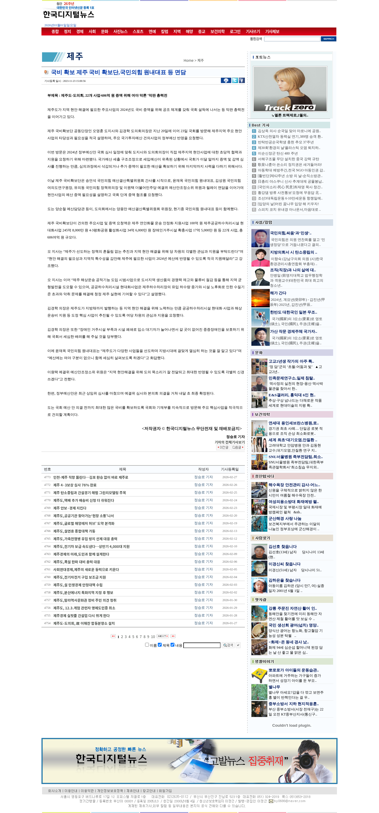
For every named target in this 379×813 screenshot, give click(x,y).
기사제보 (272, 31)
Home (189, 60)
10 (153, 636)
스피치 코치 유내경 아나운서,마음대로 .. (289, 209)
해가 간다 (278, 293)
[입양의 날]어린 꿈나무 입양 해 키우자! (288, 204)
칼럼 (164, 31)
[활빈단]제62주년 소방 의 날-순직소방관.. (290, 176)
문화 (104, 31)
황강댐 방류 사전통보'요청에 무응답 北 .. (290, 193)
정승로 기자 (203, 477)
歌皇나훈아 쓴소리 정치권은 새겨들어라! (290, 165)
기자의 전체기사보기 (230, 441)
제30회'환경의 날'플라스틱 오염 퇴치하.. (289, 148)
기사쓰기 (253, 31)
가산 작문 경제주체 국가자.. (293, 331)
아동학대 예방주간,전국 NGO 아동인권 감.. (291, 170)
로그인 (235, 31)
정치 (67, 31)
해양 (189, 31)
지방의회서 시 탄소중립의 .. (293, 252)
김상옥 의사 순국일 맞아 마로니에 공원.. (289, 131)
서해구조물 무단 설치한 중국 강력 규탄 (288, 159)
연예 (152, 31)
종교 (201, 31)
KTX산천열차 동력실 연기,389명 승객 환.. (290, 136)
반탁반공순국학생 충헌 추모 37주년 (286, 142)
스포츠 (138, 31)
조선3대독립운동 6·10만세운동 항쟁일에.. (290, 198)
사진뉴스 (120, 31)
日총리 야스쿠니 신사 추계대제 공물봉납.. (291, 181)
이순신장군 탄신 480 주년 (278, 153)
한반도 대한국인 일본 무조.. (293, 312)
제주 (200, 60)
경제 (79, 31)
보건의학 (218, 31)
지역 (177, 31)
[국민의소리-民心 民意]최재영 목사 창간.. (290, 187)
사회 (92, 31)
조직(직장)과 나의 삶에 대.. (293, 270)
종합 (55, 31)
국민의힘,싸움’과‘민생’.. (290, 233)
